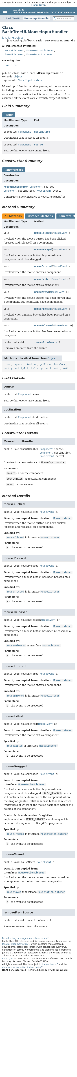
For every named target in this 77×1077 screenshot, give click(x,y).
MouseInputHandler (37, 18)
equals (18, 364)
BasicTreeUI (13, 18)
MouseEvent (44, 190)
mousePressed (43, 308)
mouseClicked (43, 232)
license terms (38, 5)
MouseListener (14, 50)
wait (48, 368)
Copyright (7, 958)
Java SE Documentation (15, 944)
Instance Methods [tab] (40, 216)
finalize (31, 364)
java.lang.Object (12, 37)
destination (42, 131)
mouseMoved (41, 292)
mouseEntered (43, 266)
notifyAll (21, 368)
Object (18, 76)
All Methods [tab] (13, 216)
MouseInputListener (39, 54)
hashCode (60, 364)
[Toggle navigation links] (5, 11)
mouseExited (42, 279)
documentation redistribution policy (21, 967)
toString (37, 368)
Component (24, 131)
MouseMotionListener (40, 50)
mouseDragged (43, 249)
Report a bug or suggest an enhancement (25, 938)
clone (7, 364)
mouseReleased (43, 325)
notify (8, 368)
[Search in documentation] (63, 18)
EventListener (14, 54)
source (38, 144)
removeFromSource (45, 342)
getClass (45, 364)
